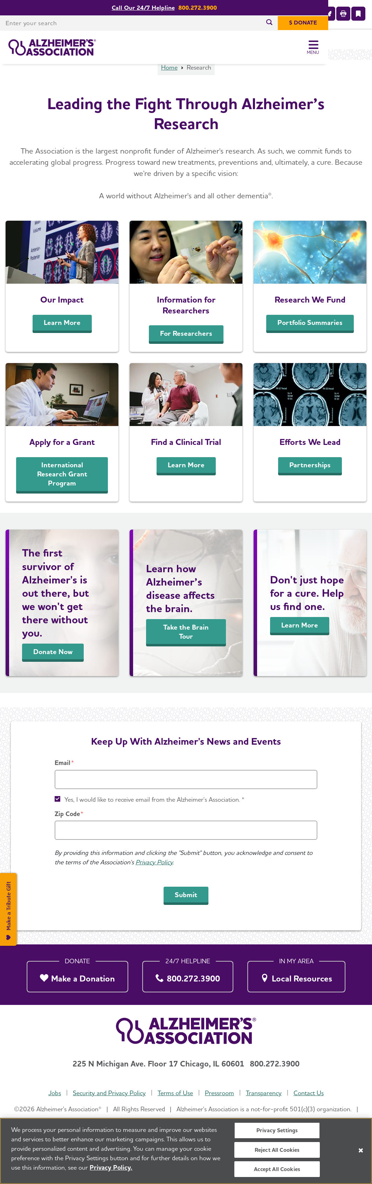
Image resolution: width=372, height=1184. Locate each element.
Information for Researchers (186, 319)
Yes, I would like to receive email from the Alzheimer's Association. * (154, 799)
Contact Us (309, 1093)
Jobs (54, 1093)
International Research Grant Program (62, 488)
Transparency (264, 1093)
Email (62, 763)
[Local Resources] (296, 975)
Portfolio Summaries (310, 337)
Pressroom (219, 1093)
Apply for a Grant (62, 456)
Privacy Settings (277, 1132)
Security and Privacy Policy (109, 1093)
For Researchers (186, 348)
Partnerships (310, 479)
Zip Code (67, 813)
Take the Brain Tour (186, 646)
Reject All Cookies (277, 1152)
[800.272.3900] (188, 975)
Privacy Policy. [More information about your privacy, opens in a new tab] (111, 1170)
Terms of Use (175, 1093)
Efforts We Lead (310, 456)
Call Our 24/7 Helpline (165, 8)
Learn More (62, 337)
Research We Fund (310, 314)
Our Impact (62, 314)
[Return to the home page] (52, 47)
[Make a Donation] (77, 975)
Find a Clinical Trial (186, 456)
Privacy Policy (154, 862)
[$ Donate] (347, 23)
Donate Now (53, 666)
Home (169, 82)
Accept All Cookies (277, 1171)
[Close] (360, 1152)
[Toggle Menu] (357, 47)
